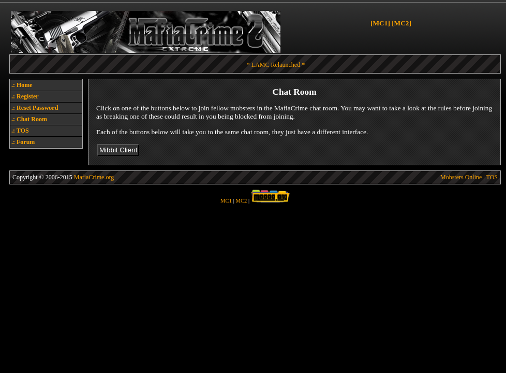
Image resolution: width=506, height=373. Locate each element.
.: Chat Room (29, 119)
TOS (492, 177)
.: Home (22, 85)
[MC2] (401, 23)
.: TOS (20, 130)
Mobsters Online (461, 177)
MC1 (226, 201)
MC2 (241, 201)
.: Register (25, 96)
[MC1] (380, 23)
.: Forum (23, 142)
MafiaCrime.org (94, 177)
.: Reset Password (34, 107)
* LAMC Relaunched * (276, 64)
